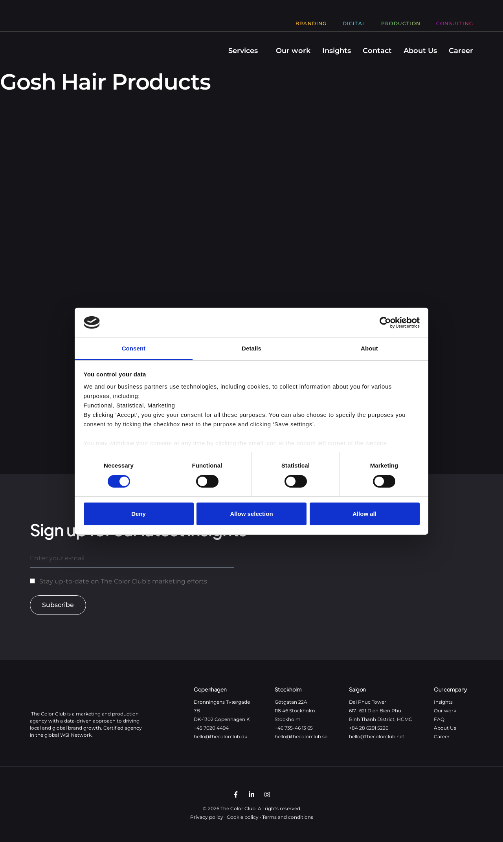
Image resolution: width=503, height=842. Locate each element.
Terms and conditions (287, 817)
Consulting (454, 23)
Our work (293, 50)
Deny (138, 513)
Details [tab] (251, 348)
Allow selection (251, 513)
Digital (354, 23)
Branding (311, 23)
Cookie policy (243, 817)
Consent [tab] (134, 348)
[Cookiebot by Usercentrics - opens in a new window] (385, 322)
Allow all (364, 513)
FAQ (439, 719)
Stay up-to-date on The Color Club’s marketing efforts (123, 581)
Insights (336, 50)
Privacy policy (206, 817)
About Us (420, 50)
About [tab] (369, 348)
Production (400, 23)
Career (461, 50)
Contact (377, 50)
